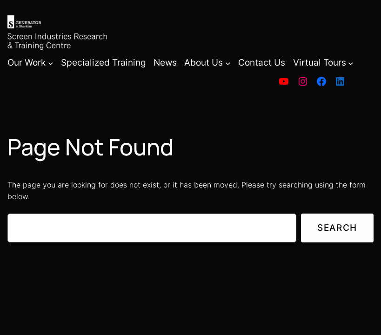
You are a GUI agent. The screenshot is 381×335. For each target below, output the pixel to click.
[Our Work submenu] (50, 63)
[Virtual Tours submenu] (351, 63)
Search (337, 227)
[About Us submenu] (228, 63)
